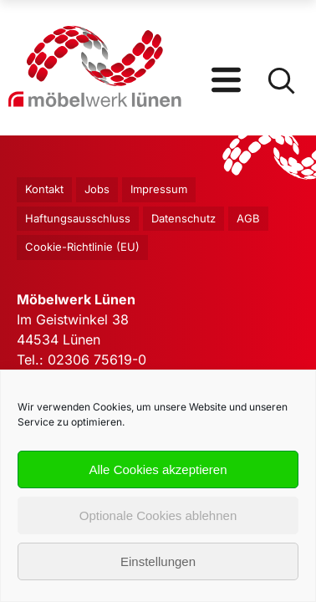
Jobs (97, 189)
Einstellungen (158, 561)
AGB (248, 218)
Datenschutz (183, 218)
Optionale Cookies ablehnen (158, 515)
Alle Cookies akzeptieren (158, 469)
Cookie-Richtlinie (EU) (82, 246)
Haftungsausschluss (77, 218)
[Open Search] (280, 67)
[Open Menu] (226, 67)
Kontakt (44, 189)
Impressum (158, 189)
